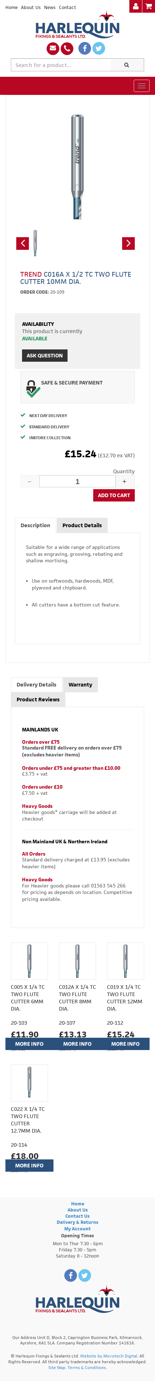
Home (11, 7)
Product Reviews (38, 699)
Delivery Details (36, 684)
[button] (22, 243)
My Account (77, 1229)
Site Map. (57, 1367)
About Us (31, 7)
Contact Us (77, 1216)
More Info (29, 1043)
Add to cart (114, 495)
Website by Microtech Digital (108, 1356)
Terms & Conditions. (87, 1367)
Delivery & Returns (77, 1222)
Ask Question (45, 355)
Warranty (80, 684)
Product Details (82, 525)
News (50, 7)
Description (35, 525)
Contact (67, 7)
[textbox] (61, 65)
